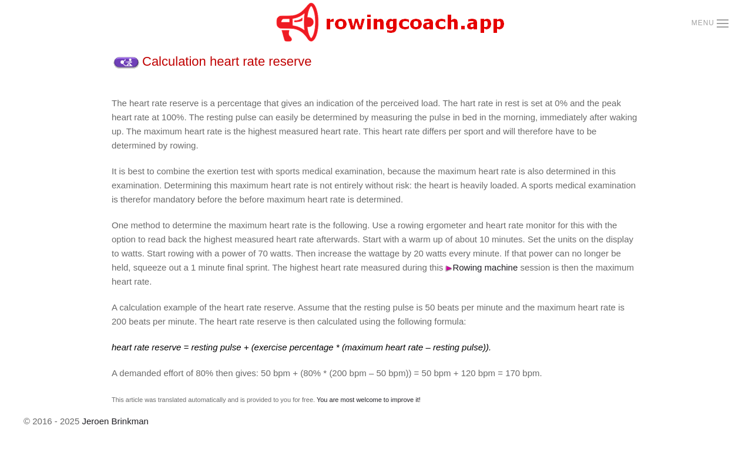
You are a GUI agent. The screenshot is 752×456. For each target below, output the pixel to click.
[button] (709, 23)
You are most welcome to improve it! (369, 399)
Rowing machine (481, 267)
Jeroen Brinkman (115, 421)
